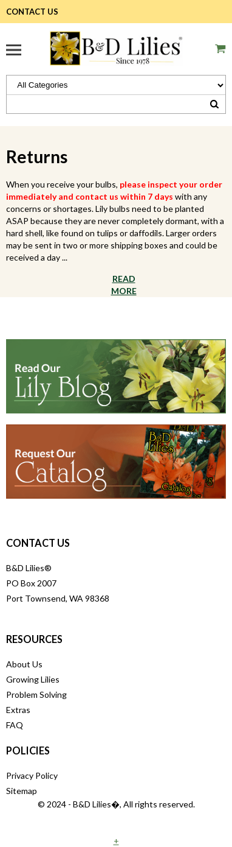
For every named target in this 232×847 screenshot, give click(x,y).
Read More (124, 284)
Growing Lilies (33, 679)
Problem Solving (36, 694)
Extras (18, 710)
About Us (24, 664)
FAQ (14, 725)
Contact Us (32, 11)
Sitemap (21, 790)
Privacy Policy (32, 775)
